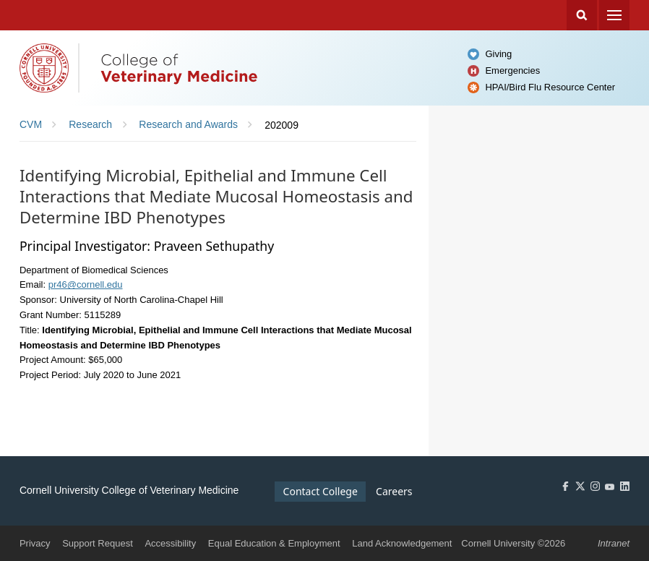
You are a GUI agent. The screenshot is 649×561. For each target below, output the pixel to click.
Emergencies (512, 70)
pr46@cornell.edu (85, 284)
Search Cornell (582, 15)
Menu (614, 15)
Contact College (320, 491)
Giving (498, 53)
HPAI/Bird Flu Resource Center (550, 87)
